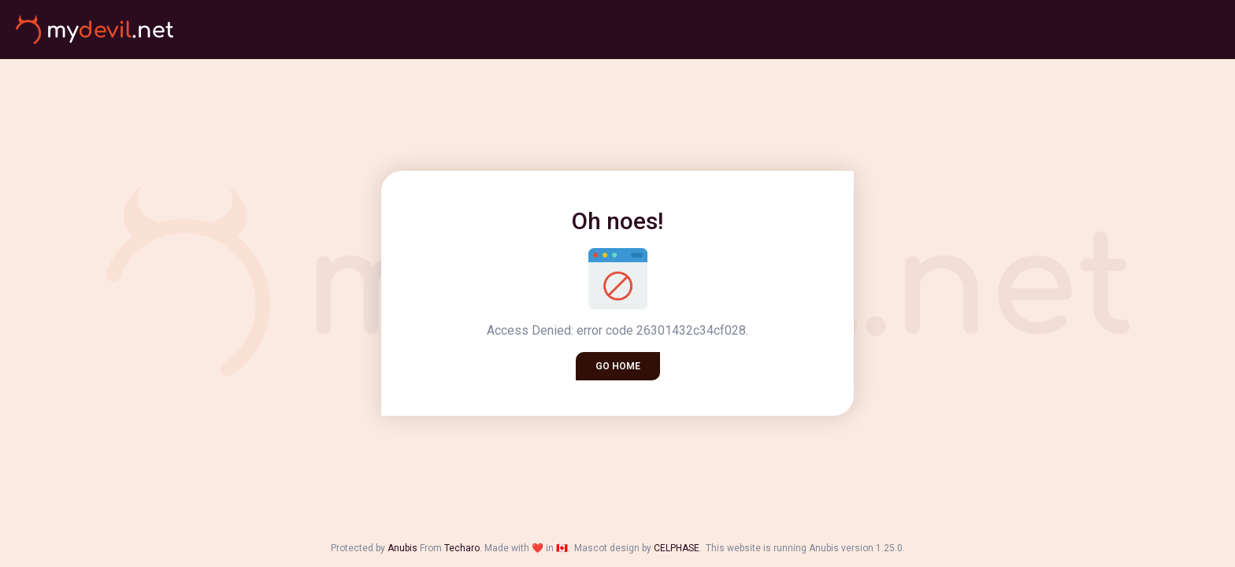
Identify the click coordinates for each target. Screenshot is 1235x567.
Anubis (402, 548)
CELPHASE (676, 548)
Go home (617, 366)
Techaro (462, 548)
